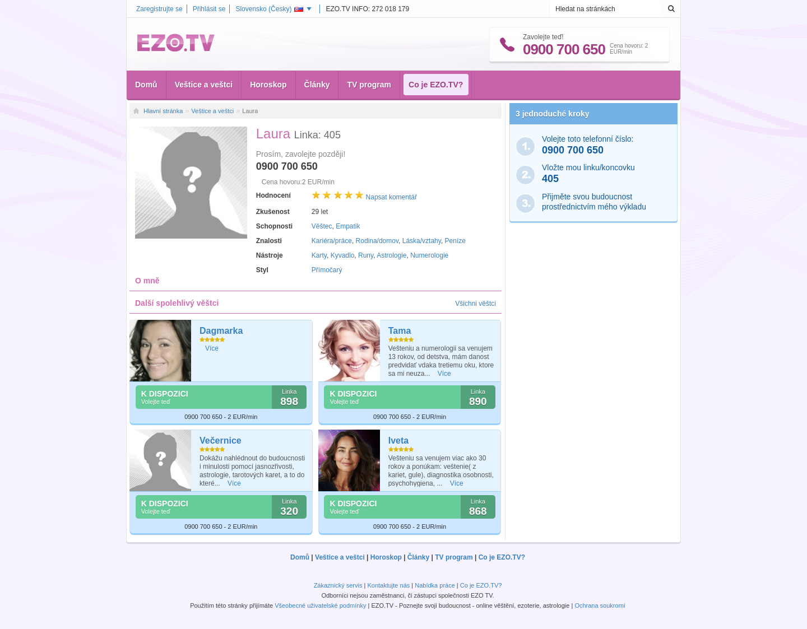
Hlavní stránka (163, 111)
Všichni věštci (475, 303)
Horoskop (268, 84)
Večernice (221, 440)
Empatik (348, 226)
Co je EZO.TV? (436, 84)
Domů (146, 84)
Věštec (322, 226)
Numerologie (429, 255)
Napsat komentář (391, 197)
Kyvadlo (343, 255)
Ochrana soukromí (599, 605)
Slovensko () (269, 9)
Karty (319, 255)
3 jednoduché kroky (552, 113)
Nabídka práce (435, 585)
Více (212, 348)
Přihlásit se (209, 9)
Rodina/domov (377, 241)
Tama (399, 331)
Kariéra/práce (332, 241)
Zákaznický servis (338, 585)
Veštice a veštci (204, 84)
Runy (365, 255)
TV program (369, 84)
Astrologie (391, 255)
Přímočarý (327, 270)
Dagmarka (221, 331)
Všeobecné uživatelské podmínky (320, 605)
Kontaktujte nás (388, 585)
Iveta (398, 440)
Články (317, 84)
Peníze (455, 241)
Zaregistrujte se (159, 9)
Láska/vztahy (421, 241)
